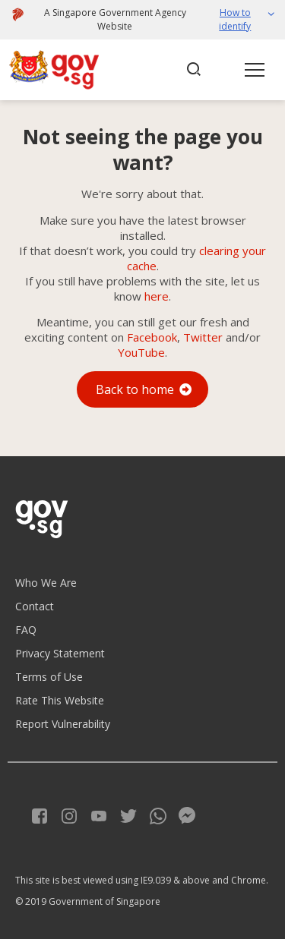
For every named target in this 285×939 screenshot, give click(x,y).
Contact (34, 606)
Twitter (203, 337)
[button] (239, 19)
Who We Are (46, 582)
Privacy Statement (60, 653)
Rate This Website (59, 700)
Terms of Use (49, 677)
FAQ (25, 629)
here (156, 296)
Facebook (152, 337)
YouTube (141, 352)
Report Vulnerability (62, 724)
